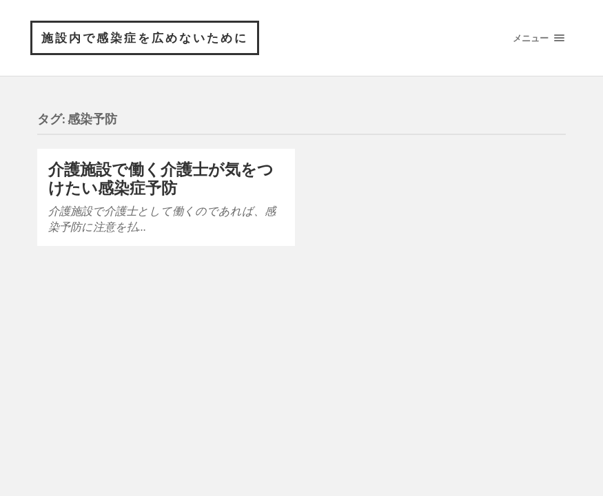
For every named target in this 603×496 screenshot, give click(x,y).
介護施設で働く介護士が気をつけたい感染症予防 (161, 178)
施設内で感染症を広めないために (144, 37)
